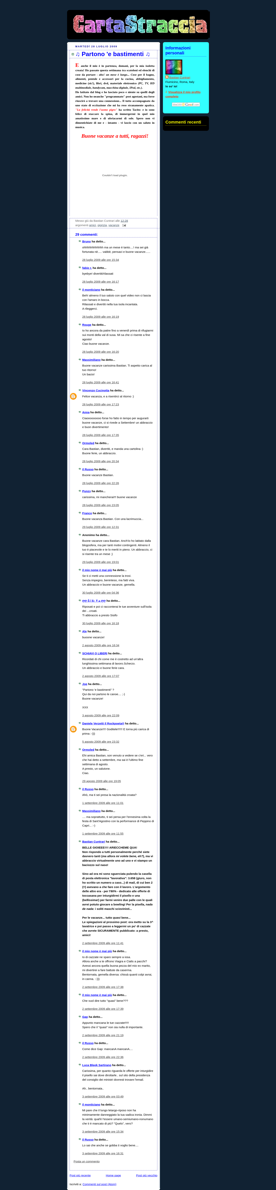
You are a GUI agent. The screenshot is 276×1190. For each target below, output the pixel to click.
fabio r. (87, 267)
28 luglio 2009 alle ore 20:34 (100, 461)
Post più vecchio (146, 1175)
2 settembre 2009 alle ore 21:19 (102, 1035)
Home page (113, 1175)
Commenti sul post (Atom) (99, 1184)
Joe (84, 684)
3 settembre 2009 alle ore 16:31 (102, 1153)
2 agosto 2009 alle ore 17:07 (100, 676)
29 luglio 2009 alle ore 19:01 (100, 562)
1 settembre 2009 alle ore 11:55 (102, 833)
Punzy (86, 491)
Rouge (86, 324)
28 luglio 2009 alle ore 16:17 (100, 281)
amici (92, 225)
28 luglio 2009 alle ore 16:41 (100, 382)
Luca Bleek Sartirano (96, 1065)
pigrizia (102, 225)
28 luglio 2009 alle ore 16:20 (100, 351)
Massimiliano (91, 359)
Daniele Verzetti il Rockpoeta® (103, 723)
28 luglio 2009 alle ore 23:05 (100, 505)
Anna (86, 412)
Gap (85, 1016)
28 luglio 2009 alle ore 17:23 (100, 404)
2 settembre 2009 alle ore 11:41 (102, 943)
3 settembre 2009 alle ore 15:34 (102, 1131)
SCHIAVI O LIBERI (94, 653)
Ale (84, 631)
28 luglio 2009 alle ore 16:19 (100, 316)
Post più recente (80, 1175)
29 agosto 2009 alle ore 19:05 (101, 781)
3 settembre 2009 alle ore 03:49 (102, 1096)
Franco (87, 513)
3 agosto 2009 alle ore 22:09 (100, 715)
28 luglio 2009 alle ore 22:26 (100, 483)
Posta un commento (87, 1161)
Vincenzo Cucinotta (95, 390)
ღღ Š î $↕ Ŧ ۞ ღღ (94, 600)
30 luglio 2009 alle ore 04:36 (100, 592)
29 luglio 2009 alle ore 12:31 (100, 527)
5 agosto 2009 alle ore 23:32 (100, 741)
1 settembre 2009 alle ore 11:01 (102, 803)
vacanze (113, 225)
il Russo (88, 469)
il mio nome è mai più (97, 570)
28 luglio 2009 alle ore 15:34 (100, 259)
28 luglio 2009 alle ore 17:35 (100, 435)
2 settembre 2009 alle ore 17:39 (102, 1008)
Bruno (86, 241)
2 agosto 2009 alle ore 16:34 (100, 645)
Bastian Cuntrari (93, 841)
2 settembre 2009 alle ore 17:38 (102, 987)
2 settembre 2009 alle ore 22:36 (102, 1057)
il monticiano (91, 289)
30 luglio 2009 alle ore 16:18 (100, 623)
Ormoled (88, 443)
